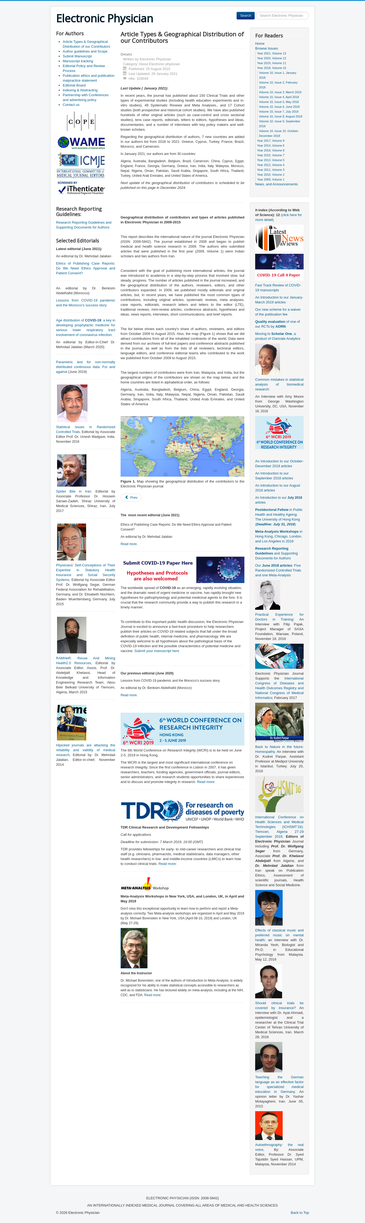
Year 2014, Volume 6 (271, 145)
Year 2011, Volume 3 (271, 169)
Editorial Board (74, 85)
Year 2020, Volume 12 (271, 58)
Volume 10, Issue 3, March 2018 (280, 92)
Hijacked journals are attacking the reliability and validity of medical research (85, 750)
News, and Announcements (276, 184)
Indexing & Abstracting (80, 90)
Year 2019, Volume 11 (271, 63)
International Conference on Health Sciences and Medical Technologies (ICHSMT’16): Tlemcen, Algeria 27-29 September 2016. (279, 827)
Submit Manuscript (77, 56)
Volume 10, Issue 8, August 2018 (280, 116)
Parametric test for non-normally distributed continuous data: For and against (85, 367)
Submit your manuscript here (156, 651)
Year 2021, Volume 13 (271, 53)
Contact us (71, 105)
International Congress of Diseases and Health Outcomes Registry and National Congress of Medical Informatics (279, 688)
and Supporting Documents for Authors (276, 553)
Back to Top (300, 1213)
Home (260, 43)
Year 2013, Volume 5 (271, 160)
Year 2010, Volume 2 (271, 174)
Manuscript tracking (78, 61)
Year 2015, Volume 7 (271, 155)
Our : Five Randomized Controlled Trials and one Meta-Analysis (278, 570)
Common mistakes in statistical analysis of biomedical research (279, 384)
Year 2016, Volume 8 (271, 150)
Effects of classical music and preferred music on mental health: (279, 935)
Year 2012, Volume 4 (271, 165)
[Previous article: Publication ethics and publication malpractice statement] (131, 498)
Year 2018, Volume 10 (271, 68)
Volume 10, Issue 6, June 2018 (279, 106)
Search (245, 15)
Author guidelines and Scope (85, 51)
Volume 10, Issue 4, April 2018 (279, 97)
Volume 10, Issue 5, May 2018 (279, 101)
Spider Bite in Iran (73, 491)
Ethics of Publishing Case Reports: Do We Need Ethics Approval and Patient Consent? (85, 268)
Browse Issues (266, 48)
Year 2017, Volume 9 (271, 140)
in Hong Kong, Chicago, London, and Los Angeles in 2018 (278, 536)
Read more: (206, 782)
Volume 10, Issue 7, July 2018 (279, 111)
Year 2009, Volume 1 (271, 179)
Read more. (129, 544)
